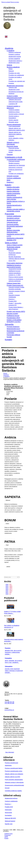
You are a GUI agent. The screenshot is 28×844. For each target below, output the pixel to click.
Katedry (8, 185)
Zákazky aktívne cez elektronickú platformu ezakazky (15, 134)
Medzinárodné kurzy (13, 329)
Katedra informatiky (13, 187)
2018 (8, 594)
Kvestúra (11, 83)
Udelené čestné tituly (14, 283)
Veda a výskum (11, 243)
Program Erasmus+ (13, 326)
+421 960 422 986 (9, 703)
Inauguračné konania (15, 269)
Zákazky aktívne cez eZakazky (14, 774)
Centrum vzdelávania (14, 178)
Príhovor (11, 250)
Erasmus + (10, 182)
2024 (9, 588)
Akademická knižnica (14, 220)
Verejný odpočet (13, 120)
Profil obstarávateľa (14, 126)
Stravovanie (8, 812)
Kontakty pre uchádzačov (16, 173)
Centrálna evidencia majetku (13, 791)
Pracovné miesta (12, 146)
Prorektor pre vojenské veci (17, 81)
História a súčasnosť (15, 52)
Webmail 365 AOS (10, 818)
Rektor (11, 69)
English (6, 838)
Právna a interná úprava (16, 277)
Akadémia (9, 48)
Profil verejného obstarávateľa (14, 779)
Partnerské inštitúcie (13, 335)
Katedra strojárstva (13, 189)
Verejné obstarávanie (14, 124)
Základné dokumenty (15, 99)
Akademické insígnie (15, 56)
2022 (9, 591)
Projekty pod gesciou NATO (16, 311)
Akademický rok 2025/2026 (17, 165)
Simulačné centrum (13, 218)
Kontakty (8, 339)
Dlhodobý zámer (13, 122)
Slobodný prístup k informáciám (14, 782)
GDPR (6, 836)
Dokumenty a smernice (15, 167)
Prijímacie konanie (14, 161)
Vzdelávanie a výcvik (13, 157)
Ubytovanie (8, 809)
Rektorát (11, 71)
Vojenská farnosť (12, 222)
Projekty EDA (13, 301)
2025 (9, 586)
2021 (9, 592)
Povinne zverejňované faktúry (13, 768)
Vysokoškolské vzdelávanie (16, 159)
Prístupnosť (7, 835)
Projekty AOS (9, 807)
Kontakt (9, 337)
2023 (9, 589)
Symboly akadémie (14, 58)
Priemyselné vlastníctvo (14, 263)
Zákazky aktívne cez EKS (12, 777)
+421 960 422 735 (9, 701)
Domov (5, 373)
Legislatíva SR (13, 104)
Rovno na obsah (5, 2)
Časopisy (10, 154)
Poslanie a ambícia (14, 54)
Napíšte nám (8, 824)
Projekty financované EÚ (15, 285)
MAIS (8, 180)
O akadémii (10, 50)
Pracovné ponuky (14, 148)
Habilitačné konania (14, 271)
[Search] (10, 577)
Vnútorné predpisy (14, 110)
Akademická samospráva (15, 85)
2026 (9, 584)
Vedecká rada (13, 87)
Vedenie (9, 65)
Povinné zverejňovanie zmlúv (13, 771)
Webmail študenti (10, 821)
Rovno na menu (15, 2)
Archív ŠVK (12, 260)
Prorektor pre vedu (14, 73)
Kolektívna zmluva (14, 112)
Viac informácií (9, 752)
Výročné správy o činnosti (16, 114)
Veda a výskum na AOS (14, 245)
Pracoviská (9, 214)
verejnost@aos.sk (9, 710)
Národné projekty (12, 313)
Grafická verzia (8, 833)
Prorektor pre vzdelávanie (16, 75)
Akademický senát (14, 89)
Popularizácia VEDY (13, 318)
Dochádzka (8, 815)
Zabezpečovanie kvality (16, 101)
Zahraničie (9, 324)
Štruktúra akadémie (13, 67)
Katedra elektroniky (13, 191)
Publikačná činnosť (13, 315)
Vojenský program (13, 176)
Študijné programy (14, 163)
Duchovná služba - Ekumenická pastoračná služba (15, 226)
